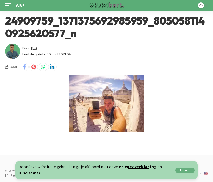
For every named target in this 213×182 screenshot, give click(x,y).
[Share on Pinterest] (33, 67)
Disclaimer (29, 173)
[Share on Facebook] (24, 67)
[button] (185, 170)
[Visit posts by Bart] (12, 51)
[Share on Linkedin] (52, 67)
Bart (34, 48)
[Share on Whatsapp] (43, 67)
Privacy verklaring (138, 167)
